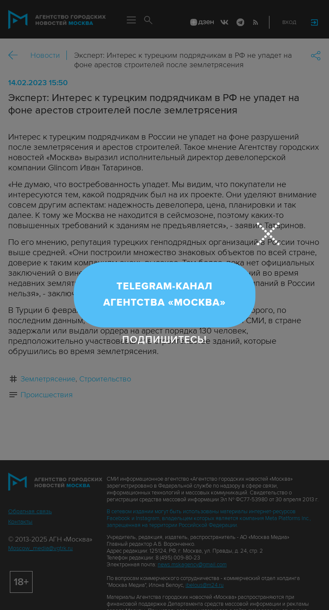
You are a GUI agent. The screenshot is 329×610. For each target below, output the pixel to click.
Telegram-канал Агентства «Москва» (164, 294)
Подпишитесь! (164, 340)
